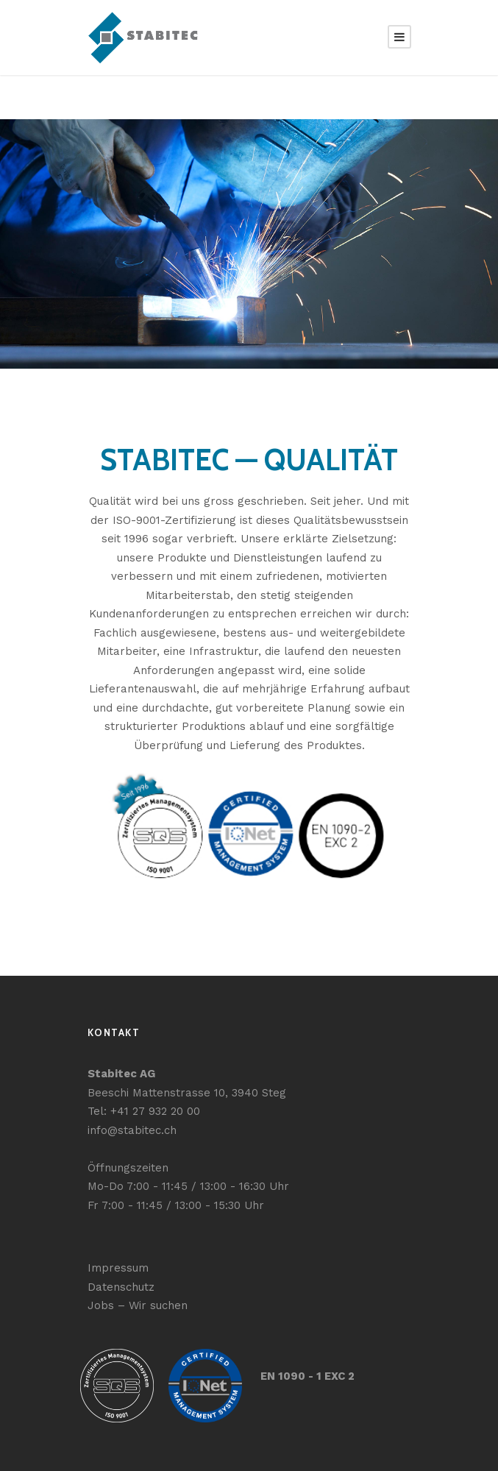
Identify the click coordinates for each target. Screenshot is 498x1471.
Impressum (115, 1265)
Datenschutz (118, 1284)
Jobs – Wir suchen (133, 1303)
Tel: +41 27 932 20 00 (141, 1108)
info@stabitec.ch (128, 1127)
